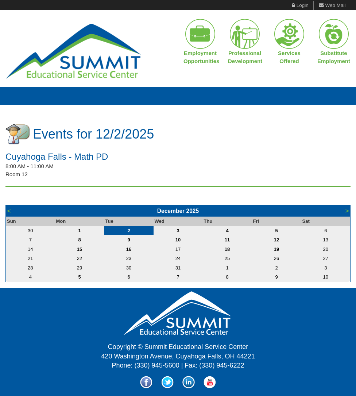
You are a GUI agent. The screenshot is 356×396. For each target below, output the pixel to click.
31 (178, 268)
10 (178, 239)
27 (325, 258)
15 (79, 249)
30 (30, 230)
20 (325, 249)
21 (30, 258)
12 (276, 239)
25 (227, 258)
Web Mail (335, 5)
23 (128, 258)
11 (227, 239)
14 (30, 249)
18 (227, 249)
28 (30, 268)
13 (325, 239)
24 (178, 258)
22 (79, 258)
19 (276, 249)
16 (128, 249)
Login (303, 5)
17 (178, 249)
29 (79, 268)
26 (276, 258)
